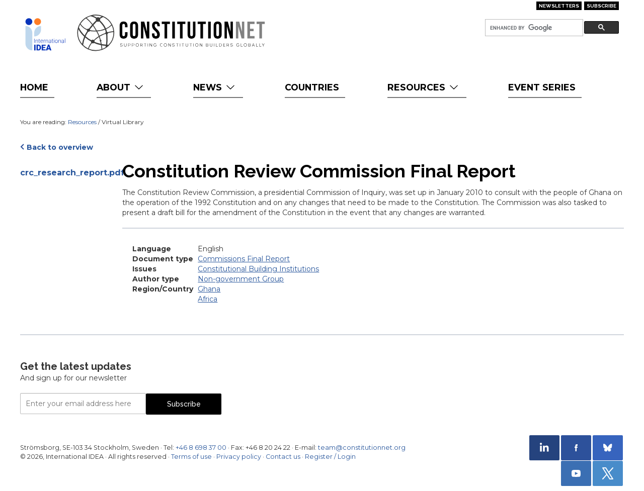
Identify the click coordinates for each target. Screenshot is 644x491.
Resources (423, 87)
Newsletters (559, 6)
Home (34, 87)
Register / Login (330, 456)
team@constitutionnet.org (362, 447)
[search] (533, 28)
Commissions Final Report (244, 258)
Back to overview (60, 147)
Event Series (542, 87)
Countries (312, 87)
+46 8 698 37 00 (201, 447)
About (121, 87)
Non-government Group (241, 278)
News (215, 87)
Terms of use (191, 456)
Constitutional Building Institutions (258, 268)
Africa (207, 299)
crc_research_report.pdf (66, 172)
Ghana (209, 288)
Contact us (283, 456)
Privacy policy (238, 456)
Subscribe (601, 6)
